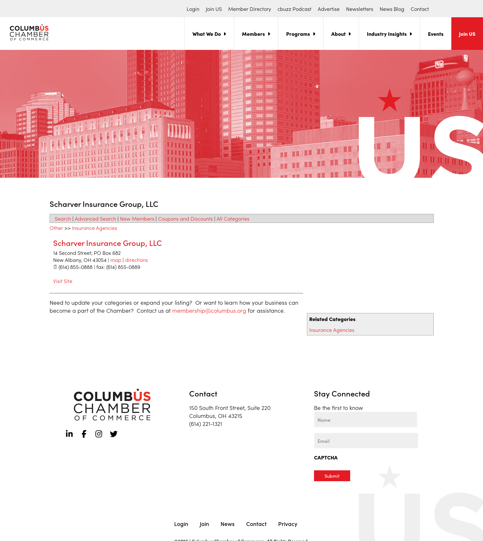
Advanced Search (95, 218)
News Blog (392, 8)
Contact (420, 8)
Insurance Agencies (331, 329)
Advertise (329, 8)
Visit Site (62, 280)
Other (56, 227)
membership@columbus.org (209, 310)
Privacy (287, 523)
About (338, 33)
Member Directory (249, 8)
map (115, 259)
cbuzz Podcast (294, 8)
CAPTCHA (326, 457)
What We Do (206, 33)
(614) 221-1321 (205, 423)
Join (204, 523)
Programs (298, 33)
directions (136, 259)
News (228, 523)
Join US (214, 8)
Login (193, 8)
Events (436, 33)
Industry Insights (387, 33)
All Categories (233, 218)
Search (63, 218)
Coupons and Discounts (185, 218)
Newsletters (359, 8)
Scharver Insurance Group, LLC (107, 242)
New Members (137, 218)
